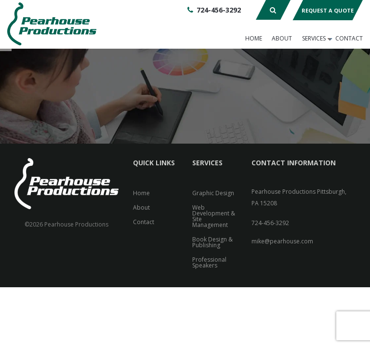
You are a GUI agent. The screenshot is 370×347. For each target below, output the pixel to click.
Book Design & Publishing (212, 242)
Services (314, 38)
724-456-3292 (219, 9)
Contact (349, 38)
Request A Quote (328, 10)
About (282, 38)
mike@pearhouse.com (282, 241)
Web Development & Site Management (213, 216)
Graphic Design (213, 193)
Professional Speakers (209, 262)
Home (253, 38)
